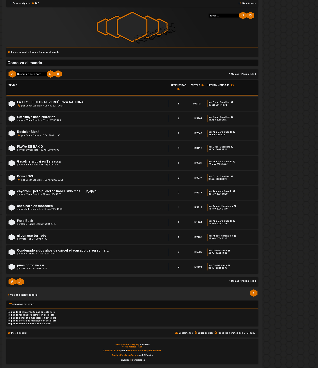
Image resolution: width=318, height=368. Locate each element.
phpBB (123, 351)
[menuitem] (35, 3)
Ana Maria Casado (30, 120)
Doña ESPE (25, 176)
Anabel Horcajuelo (31, 209)
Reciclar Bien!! (28, 132)
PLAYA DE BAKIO (30, 147)
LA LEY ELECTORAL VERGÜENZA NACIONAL (51, 102)
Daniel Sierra (32, 135)
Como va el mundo (25, 62)
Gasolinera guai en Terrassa (39, 161)
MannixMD (145, 344)
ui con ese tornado (31, 236)
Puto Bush (25, 221)
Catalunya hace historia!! (36, 117)
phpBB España (146, 355)
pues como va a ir (30, 265)
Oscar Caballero (34, 105)
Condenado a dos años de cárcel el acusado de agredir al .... (63, 250)
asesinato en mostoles (35, 206)
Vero (23, 239)
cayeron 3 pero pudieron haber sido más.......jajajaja (56, 191)
